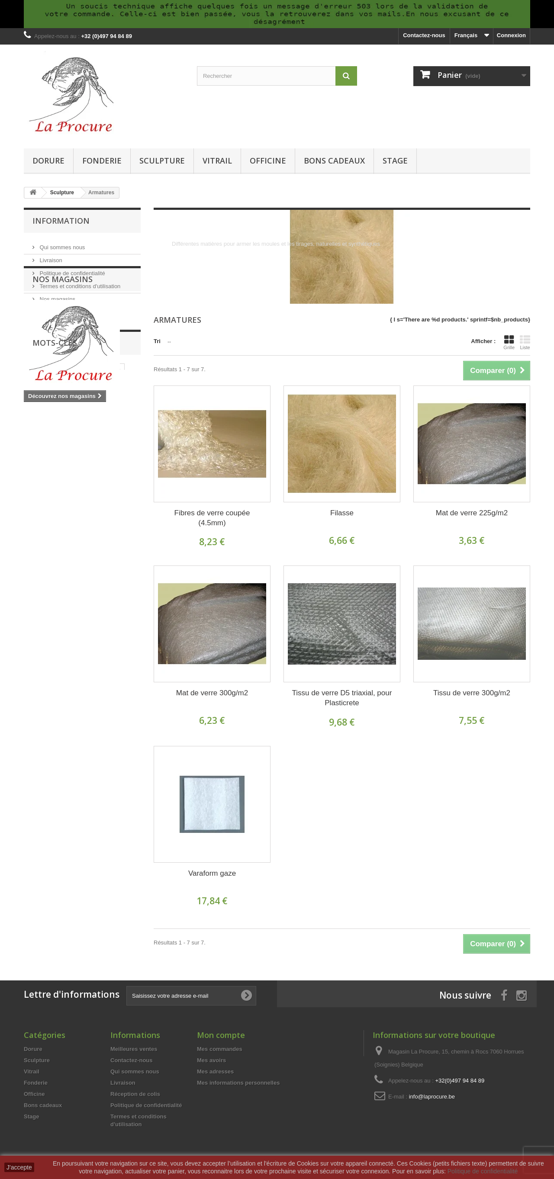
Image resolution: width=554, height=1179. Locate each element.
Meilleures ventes (133, 1049)
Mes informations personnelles (238, 1082)
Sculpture (162, 160)
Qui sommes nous (61, 244)
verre (60, 503)
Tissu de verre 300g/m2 (471, 693)
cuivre (112, 503)
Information (61, 220)
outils (35, 516)
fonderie (121, 516)
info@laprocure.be (432, 1096)
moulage (59, 529)
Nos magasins (56, 295)
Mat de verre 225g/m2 (472, 513)
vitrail (35, 503)
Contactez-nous (424, 35)
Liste (525, 342)
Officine (268, 160)
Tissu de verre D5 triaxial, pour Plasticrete (342, 698)
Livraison (50, 257)
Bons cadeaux (334, 160)
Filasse (342, 513)
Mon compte (221, 1035)
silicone (63, 516)
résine (92, 516)
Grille (509, 342)
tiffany (85, 503)
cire (33, 529)
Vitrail (217, 160)
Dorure (48, 160)
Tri (157, 341)
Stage (395, 160)
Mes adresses (215, 1071)
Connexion (511, 35)
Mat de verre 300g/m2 (212, 693)
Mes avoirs (211, 1060)
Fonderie (102, 160)
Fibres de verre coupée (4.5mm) (212, 518)
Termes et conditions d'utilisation (79, 282)
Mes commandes (219, 1049)
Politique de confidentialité (71, 270)
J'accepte (19, 1167)
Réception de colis (135, 1094)
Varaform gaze (212, 873)
